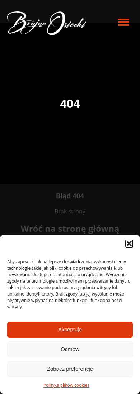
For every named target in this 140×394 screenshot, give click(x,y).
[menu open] (124, 22)
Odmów (70, 349)
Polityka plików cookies (66, 385)
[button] (129, 243)
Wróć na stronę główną (70, 228)
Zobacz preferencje (70, 369)
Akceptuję (70, 329)
